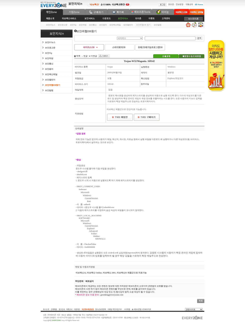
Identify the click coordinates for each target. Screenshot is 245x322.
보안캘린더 (128, 25)
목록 (78, 56)
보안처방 (82, 25)
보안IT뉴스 (50, 25)
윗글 (85, 56)
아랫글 (93, 56)
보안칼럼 (157, 25)
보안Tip (73, 25)
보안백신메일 (115, 25)
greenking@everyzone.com (111, 295)
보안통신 (93, 25)
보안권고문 (62, 25)
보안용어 (103, 25)
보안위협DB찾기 (52, 85)
